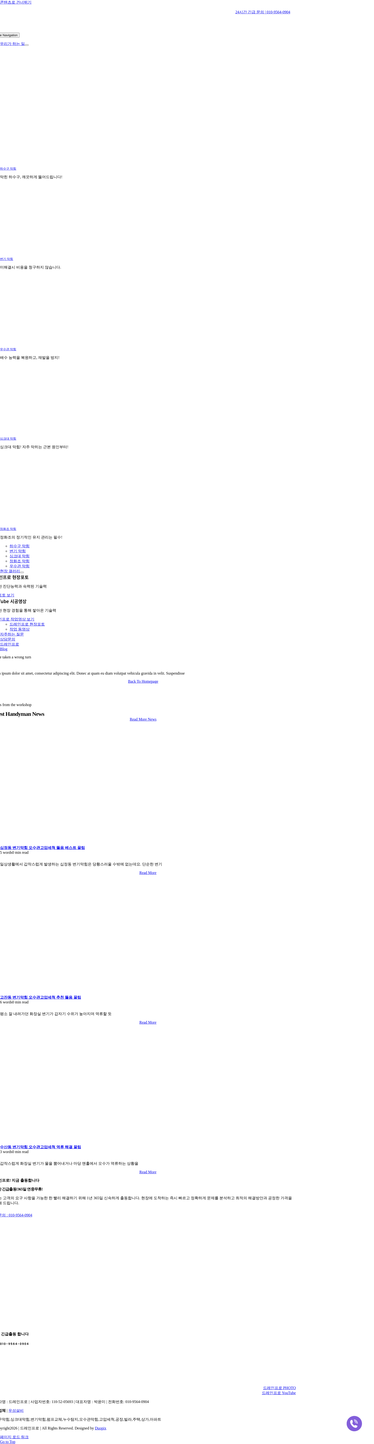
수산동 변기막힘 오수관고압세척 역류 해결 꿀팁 (40, 1147)
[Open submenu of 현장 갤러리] (22, 572)
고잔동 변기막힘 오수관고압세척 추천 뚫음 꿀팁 (40, 997)
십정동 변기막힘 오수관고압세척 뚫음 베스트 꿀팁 (42, 848)
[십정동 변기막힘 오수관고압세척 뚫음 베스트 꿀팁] (59, 843)
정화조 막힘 (8, 529)
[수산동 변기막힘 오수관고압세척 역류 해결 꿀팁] (59, 1142)
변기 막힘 (6, 259)
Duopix (100, 1428)
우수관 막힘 (8, 349)
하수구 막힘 (8, 168)
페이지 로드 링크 (14, 1437)
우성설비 (16, 1410)
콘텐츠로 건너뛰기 (15, 2)
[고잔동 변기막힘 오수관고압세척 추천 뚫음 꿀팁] (59, 993)
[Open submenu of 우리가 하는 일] (27, 45)
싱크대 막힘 (8, 438)
